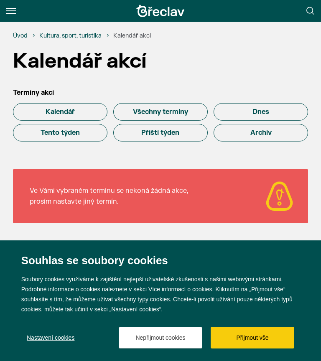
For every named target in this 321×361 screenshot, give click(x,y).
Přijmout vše (252, 337)
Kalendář (60, 112)
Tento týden (60, 133)
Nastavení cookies (50, 337)
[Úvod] (20, 36)
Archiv (261, 133)
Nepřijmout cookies (160, 337)
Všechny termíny (160, 112)
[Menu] (11, 11)
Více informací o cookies (180, 289)
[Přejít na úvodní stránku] (160, 11)
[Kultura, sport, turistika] (70, 36)
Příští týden (160, 133)
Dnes (260, 112)
